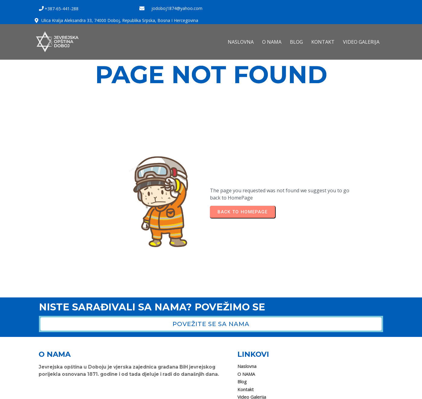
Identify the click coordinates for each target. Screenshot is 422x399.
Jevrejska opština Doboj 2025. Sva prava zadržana (90, 392)
